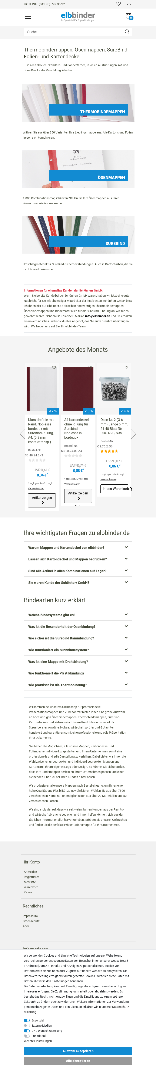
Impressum (30, 916)
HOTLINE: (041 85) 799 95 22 (44, 4)
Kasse (28, 892)
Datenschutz (31, 921)
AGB (26, 926)
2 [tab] (79, 505)
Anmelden (30, 872)
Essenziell (37, 1020)
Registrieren (32, 877)
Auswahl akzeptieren (78, 1051)
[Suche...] (78, 32)
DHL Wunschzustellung (46, 1030)
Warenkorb (31, 887)
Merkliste (54, 367)
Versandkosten (36, 488)
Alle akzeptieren (78, 1061)
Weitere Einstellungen (38, 1041)
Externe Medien (41, 1025)
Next (133, 429)
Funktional (38, 1036)
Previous (23, 429)
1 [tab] (75, 505)
